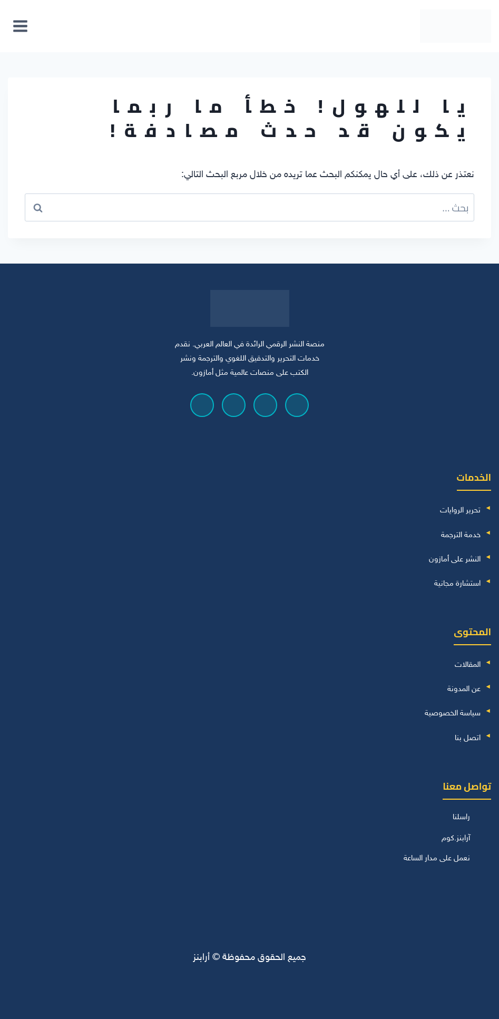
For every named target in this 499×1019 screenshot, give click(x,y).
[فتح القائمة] (20, 26)
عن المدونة (464, 689)
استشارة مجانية (457, 583)
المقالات (468, 665)
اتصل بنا (468, 738)
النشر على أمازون (455, 559)
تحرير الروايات (460, 510)
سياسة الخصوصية (453, 713)
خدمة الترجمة (461, 535)
